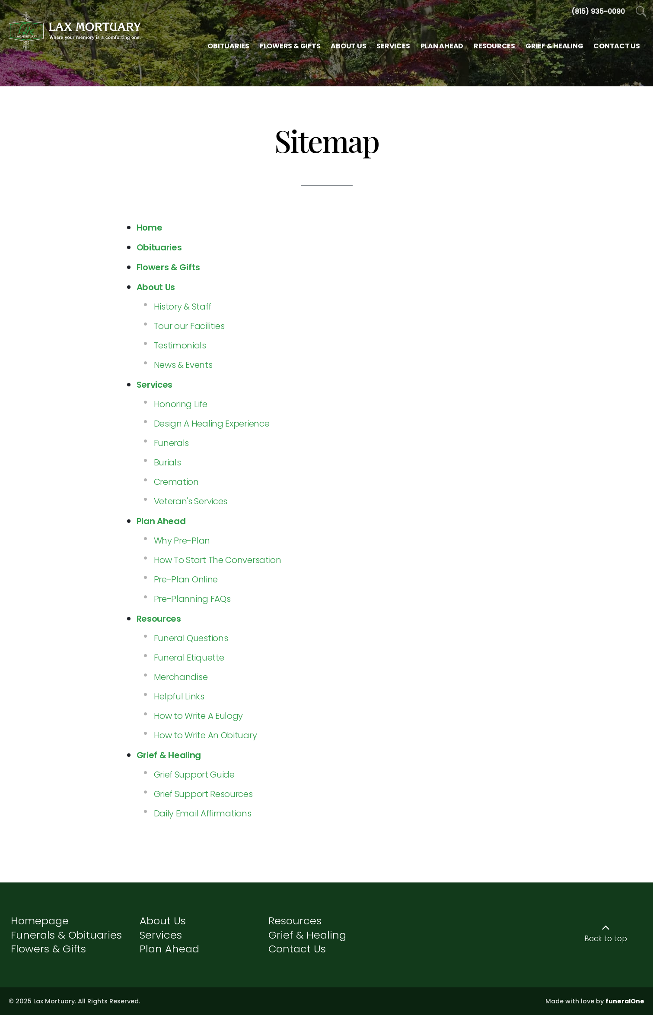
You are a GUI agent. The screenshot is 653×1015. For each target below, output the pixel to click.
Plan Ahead (169, 949)
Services (161, 935)
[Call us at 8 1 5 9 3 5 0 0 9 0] (598, 11)
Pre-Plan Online (186, 579)
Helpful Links (179, 696)
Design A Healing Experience (212, 423)
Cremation (176, 482)
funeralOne (624, 1001)
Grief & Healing (307, 935)
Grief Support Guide (194, 774)
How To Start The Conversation (217, 560)
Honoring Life (180, 404)
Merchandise (181, 677)
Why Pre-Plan (182, 540)
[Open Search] (641, 12)
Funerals (171, 443)
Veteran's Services (191, 501)
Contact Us (297, 949)
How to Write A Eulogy (198, 716)
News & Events (183, 365)
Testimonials (180, 345)
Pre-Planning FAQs (192, 599)
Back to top (605, 938)
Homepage (40, 921)
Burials (167, 462)
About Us (163, 921)
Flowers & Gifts (48, 949)
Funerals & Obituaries (66, 935)
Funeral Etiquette (189, 657)
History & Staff (183, 306)
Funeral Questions (191, 638)
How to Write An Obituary (205, 735)
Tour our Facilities (189, 326)
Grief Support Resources (203, 794)
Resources (295, 921)
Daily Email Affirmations (203, 813)
